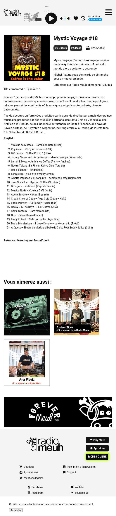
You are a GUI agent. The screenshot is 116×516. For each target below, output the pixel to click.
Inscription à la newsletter (79, 466)
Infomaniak (95, 19)
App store (97, 448)
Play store (97, 439)
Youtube (77, 487)
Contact (69, 472)
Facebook (35, 487)
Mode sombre (97, 456)
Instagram (35, 492)
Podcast (76, 47)
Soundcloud (80, 492)
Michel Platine (62, 74)
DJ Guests (61, 47)
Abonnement (29, 472)
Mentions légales (31, 478)
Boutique (27, 466)
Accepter (16, 510)
